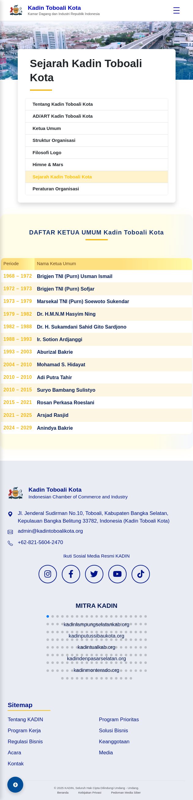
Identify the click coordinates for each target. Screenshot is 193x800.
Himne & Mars (48, 164)
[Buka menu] (176, 10)
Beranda (63, 792)
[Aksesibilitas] (15, 785)
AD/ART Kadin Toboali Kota (63, 116)
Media (106, 753)
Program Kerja (24, 730)
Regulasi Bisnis (25, 742)
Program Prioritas (119, 719)
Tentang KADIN (25, 719)
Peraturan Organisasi (56, 188)
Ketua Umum (47, 128)
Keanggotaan (114, 742)
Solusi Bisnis (113, 730)
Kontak (16, 764)
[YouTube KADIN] (117, 574)
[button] (47, 616)
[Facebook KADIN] (71, 574)
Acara (14, 753)
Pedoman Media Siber (126, 792)
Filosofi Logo (47, 152)
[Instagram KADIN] (48, 574)
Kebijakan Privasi (89, 792)
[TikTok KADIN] (141, 574)
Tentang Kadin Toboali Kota (63, 104)
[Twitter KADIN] (94, 574)
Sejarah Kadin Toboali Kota (62, 176)
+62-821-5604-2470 (40, 542)
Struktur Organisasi (54, 140)
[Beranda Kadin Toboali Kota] (54, 10)
